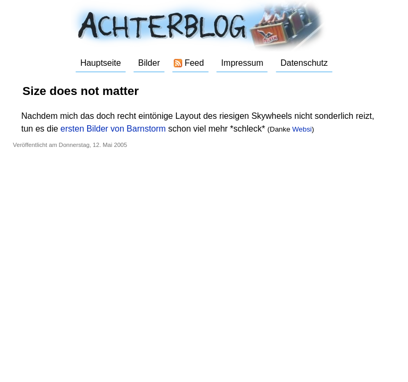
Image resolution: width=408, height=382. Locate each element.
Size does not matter (80, 91)
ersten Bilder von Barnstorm (113, 128)
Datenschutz (304, 62)
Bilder (149, 62)
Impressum (242, 62)
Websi (302, 129)
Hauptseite (100, 62)
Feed (193, 62)
